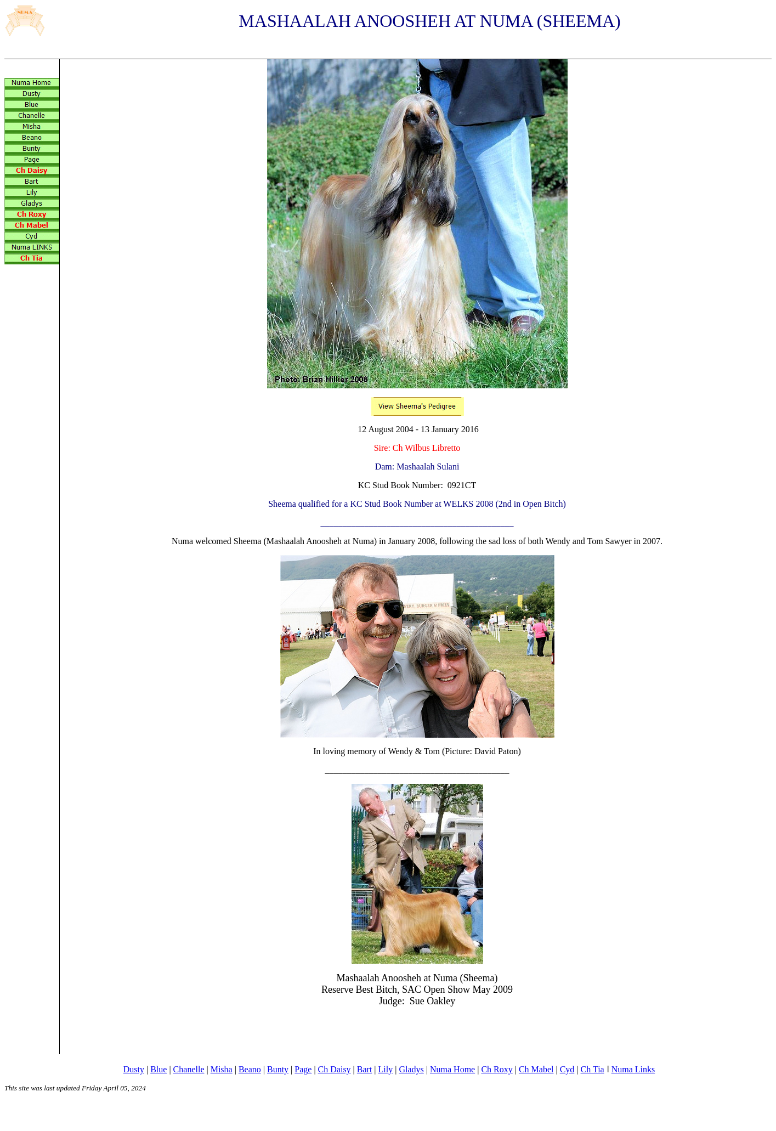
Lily (385, 1069)
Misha (222, 1069)
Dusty (133, 1069)
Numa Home (452, 1069)
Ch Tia (592, 1069)
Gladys (411, 1069)
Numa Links (633, 1069)
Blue (158, 1069)
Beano (250, 1069)
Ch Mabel (536, 1069)
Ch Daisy (334, 1069)
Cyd (567, 1069)
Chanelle (189, 1069)
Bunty (277, 1069)
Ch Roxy (496, 1069)
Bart (364, 1069)
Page (302, 1069)
